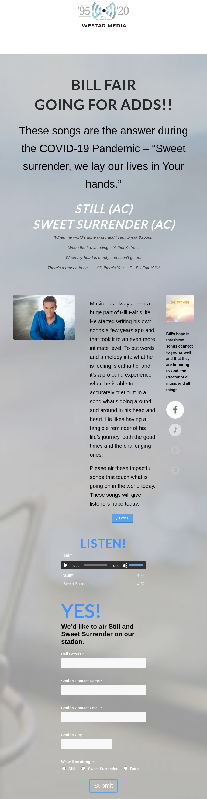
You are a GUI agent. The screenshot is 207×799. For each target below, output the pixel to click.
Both (134, 769)
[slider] (96, 565)
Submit (103, 785)
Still (71, 769)
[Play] (65, 565)
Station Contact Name (81, 681)
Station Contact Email (81, 708)
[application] (103, 565)
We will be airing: (77, 762)
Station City (71, 735)
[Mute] (125, 565)
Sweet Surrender (103, 769)
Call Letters (72, 654)
